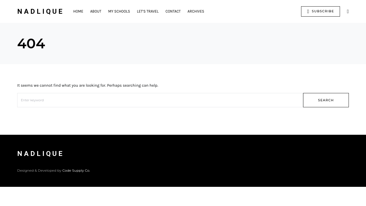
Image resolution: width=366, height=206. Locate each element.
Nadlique (40, 11)
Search (326, 100)
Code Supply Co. (76, 170)
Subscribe (320, 11)
